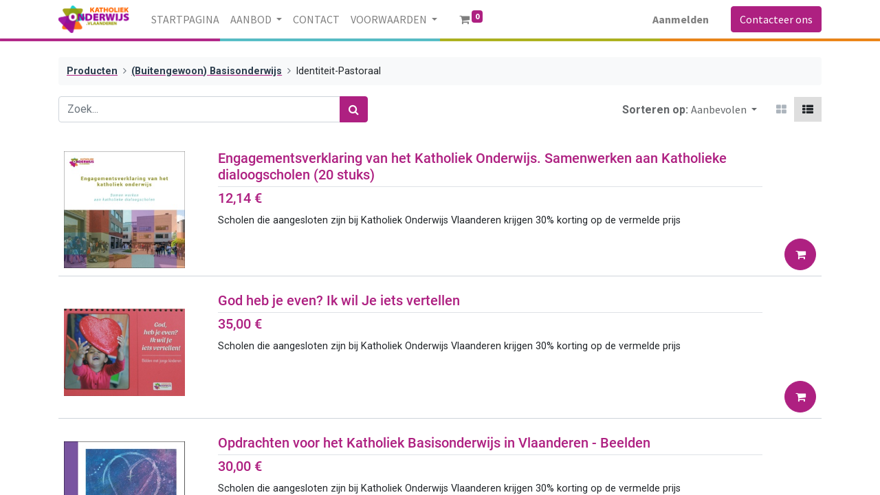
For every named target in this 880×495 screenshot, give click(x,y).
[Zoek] (354, 109)
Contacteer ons (776, 19)
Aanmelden (680, 19)
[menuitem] (185, 19)
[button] (724, 109)
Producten (92, 71)
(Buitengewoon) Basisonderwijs (206, 71)
